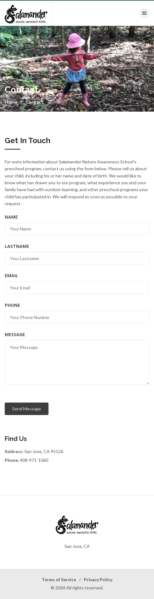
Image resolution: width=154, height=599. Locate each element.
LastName (17, 246)
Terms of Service (59, 579)
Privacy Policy (98, 579)
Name (11, 217)
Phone (12, 305)
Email (11, 275)
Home (11, 101)
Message (15, 334)
